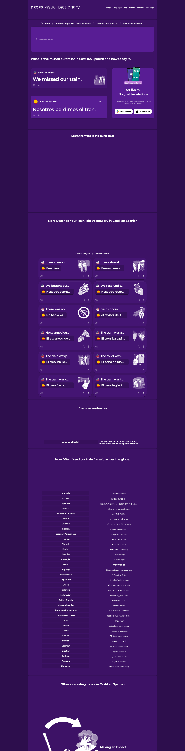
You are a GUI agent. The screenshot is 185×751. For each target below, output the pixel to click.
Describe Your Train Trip (106, 23)
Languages (117, 8)
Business (140, 8)
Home (47, 23)
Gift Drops (150, 8)
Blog (125, 8)
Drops (108, 8)
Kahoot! (132, 8)
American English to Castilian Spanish (73, 23)
